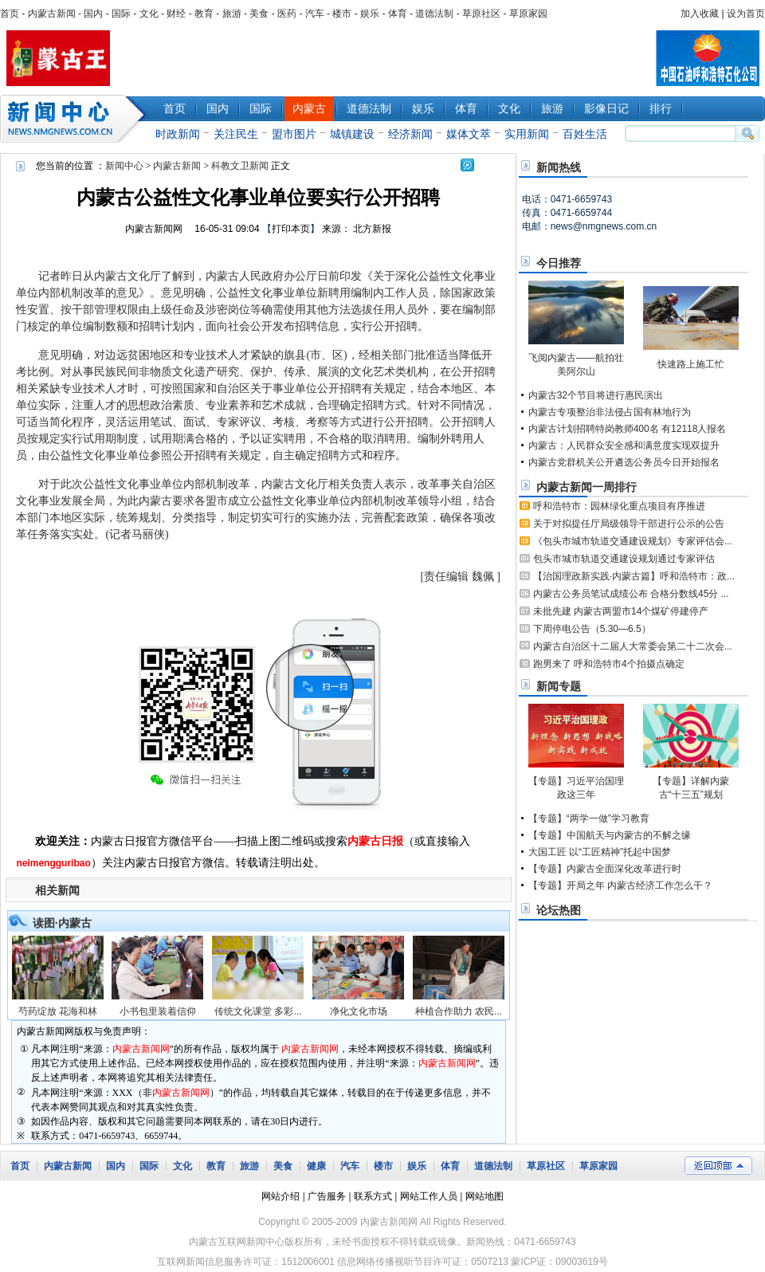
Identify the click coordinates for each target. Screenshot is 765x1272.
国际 (121, 13)
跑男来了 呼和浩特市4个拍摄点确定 (609, 663)
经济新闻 (410, 134)
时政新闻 (177, 134)
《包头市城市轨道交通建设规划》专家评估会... (632, 541)
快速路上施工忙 (690, 364)
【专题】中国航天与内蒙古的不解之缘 (609, 835)
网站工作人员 (428, 1196)
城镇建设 (352, 134)
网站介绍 (280, 1196)
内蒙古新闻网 (153, 228)
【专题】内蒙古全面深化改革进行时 (604, 868)
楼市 (341, 13)
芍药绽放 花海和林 (57, 1011)
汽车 (314, 13)
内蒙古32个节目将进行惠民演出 (595, 395)
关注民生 (236, 134)
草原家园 (528, 13)
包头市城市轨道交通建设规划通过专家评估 (624, 558)
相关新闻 (57, 890)
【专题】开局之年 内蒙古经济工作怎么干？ (620, 885)
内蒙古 (309, 108)
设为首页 (746, 13)
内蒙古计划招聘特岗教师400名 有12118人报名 (627, 428)
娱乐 (369, 13)
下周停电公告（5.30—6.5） (592, 628)
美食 (259, 13)
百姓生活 (585, 134)
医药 (286, 13)
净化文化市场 (358, 1011)
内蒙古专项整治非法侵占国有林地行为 (609, 412)
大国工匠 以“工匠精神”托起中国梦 (599, 852)
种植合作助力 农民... (458, 1011)
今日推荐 (558, 263)
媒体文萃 (468, 134)
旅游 (231, 13)
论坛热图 (558, 910)
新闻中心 (75, 119)
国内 (93, 13)
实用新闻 (526, 134)
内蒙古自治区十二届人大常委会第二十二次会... (632, 646)
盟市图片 (294, 134)
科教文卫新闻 (240, 165)
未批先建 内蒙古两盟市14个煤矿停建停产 (621, 611)
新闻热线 (558, 167)
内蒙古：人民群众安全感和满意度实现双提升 (624, 445)
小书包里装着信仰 (158, 1011)
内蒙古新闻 (52, 13)
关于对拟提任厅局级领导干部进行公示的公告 (628, 523)
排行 (660, 108)
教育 (204, 13)
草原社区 (481, 13)
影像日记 (606, 108)
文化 (149, 13)
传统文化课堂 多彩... (257, 1011)
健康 (316, 1166)
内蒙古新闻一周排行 (586, 487)
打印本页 (291, 228)
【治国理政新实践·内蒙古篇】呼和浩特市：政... (634, 576)
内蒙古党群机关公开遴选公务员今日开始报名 (624, 462)
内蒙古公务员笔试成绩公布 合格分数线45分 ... (631, 593)
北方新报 (372, 228)
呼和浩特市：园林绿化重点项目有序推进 (619, 506)
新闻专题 (558, 686)
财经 (176, 13)
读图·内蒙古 (62, 923)
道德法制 (434, 13)
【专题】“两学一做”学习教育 (588, 818)
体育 (397, 13)
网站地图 (484, 1196)
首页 (9, 13)
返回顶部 (718, 1165)
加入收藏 (700, 13)
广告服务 (327, 1196)
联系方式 (373, 1196)
